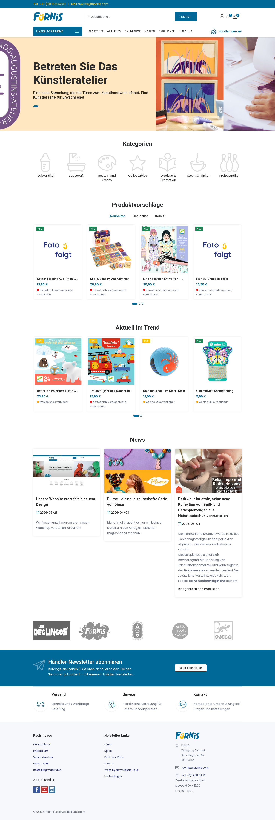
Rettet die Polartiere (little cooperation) (64, 391)
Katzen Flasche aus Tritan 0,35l (58, 279)
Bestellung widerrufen (47, 770)
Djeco (108, 751)
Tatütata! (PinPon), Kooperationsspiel (116, 391)
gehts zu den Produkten (198, 589)
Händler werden (230, 31)
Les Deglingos (113, 776)
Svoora (108, 763)
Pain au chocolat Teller (212, 279)
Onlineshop (132, 31)
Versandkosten (43, 757)
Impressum (40, 751)
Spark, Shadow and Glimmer (109, 279)
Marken (149, 31)
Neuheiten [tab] (117, 216)
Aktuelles (114, 31)
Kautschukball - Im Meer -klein (164, 391)
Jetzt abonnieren (191, 668)
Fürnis (108, 744)
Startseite (95, 31)
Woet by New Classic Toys (121, 770)
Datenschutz (41, 744)
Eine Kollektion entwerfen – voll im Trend (171, 279)
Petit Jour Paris (113, 757)
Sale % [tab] (160, 216)
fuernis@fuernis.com (93, 4)
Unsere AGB (40, 763)
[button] (134, 303)
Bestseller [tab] (140, 216)
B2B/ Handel (167, 31)
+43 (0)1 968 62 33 (52, 4)
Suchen (185, 16)
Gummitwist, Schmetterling (214, 391)
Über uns (185, 31)
